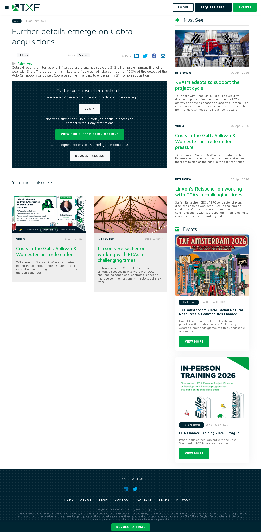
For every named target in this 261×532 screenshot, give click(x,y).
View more (194, 341)
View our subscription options (90, 134)
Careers (144, 499)
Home (69, 499)
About (86, 499)
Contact (123, 499)
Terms (164, 499)
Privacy (183, 499)
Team (103, 499)
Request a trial (130, 526)
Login (90, 108)
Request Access (89, 155)
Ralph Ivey (25, 63)
